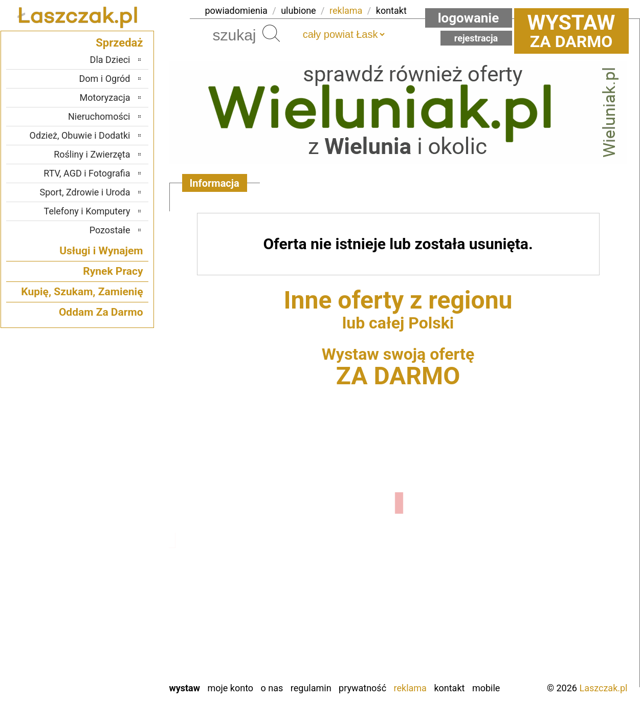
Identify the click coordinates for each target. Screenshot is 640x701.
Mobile (486, 688)
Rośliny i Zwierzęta (92, 154)
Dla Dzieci (110, 59)
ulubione (298, 10)
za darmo (571, 30)
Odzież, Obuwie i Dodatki (80, 135)
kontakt (391, 10)
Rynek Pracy (113, 271)
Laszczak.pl (603, 688)
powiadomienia (236, 10)
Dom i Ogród (104, 78)
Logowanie (468, 18)
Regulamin (311, 688)
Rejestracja (476, 38)
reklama (345, 10)
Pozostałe (110, 230)
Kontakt (449, 688)
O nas (272, 688)
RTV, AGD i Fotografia (86, 173)
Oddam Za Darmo (101, 312)
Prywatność (362, 688)
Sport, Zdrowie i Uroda (85, 192)
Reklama (410, 688)
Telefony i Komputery (87, 211)
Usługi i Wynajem (101, 251)
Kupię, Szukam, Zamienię (82, 292)
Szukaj (271, 33)
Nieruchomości (99, 116)
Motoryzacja (105, 97)
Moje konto (230, 688)
